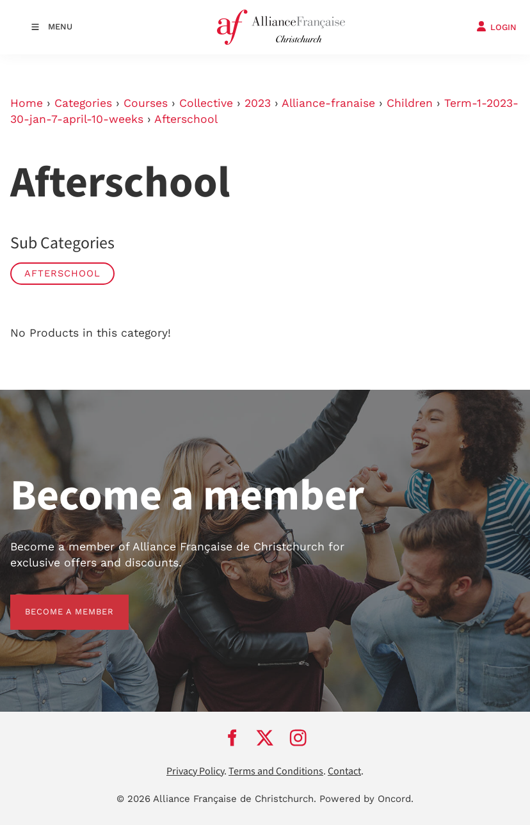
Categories (83, 103)
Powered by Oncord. (366, 799)
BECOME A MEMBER (54, 602)
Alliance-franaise (328, 103)
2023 (258, 103)
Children (410, 103)
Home (26, 103)
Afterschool (186, 119)
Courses (146, 103)
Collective (206, 103)
